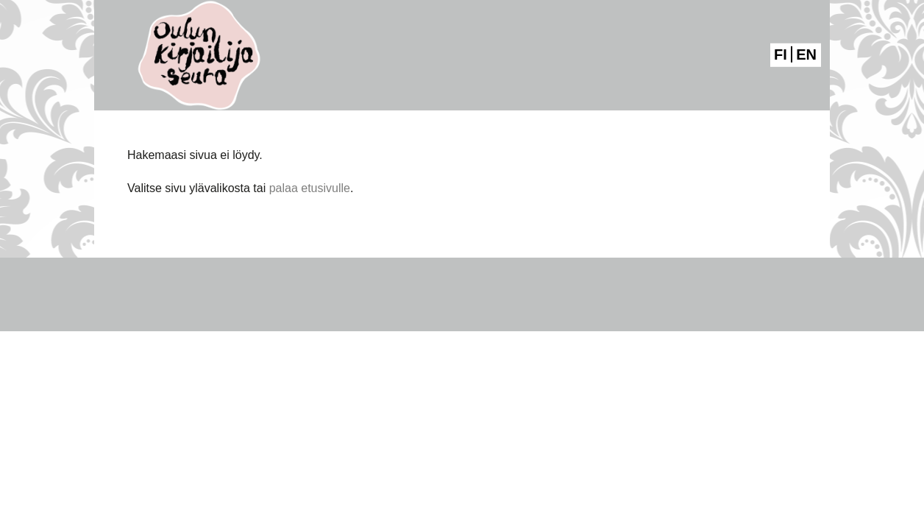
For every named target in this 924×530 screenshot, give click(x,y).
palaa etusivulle (309, 188)
